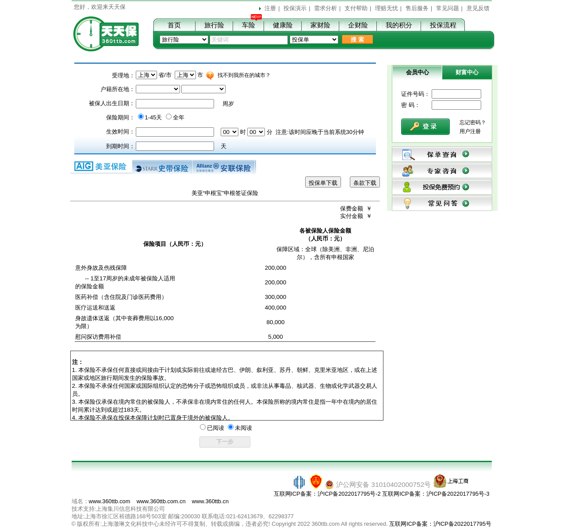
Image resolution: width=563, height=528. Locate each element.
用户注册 (470, 131)
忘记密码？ (473, 122)
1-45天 (153, 117)
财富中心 (467, 72)
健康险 (283, 25)
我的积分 (399, 25)
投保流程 (443, 25)
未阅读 (243, 428)
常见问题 (447, 8)
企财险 (358, 25)
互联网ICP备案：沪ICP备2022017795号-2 (327, 493)
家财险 (320, 25)
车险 (248, 25)
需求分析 (325, 8)
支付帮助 (356, 8)
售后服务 (417, 8)
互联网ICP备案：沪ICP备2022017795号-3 (435, 493)
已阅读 (215, 428)
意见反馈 (478, 8)
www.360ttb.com (109, 501)
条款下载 (364, 183)
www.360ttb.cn (210, 501)
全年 (178, 117)
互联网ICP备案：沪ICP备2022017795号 (440, 523)
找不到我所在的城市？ (244, 75)
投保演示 (294, 8)
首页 (174, 25)
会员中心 (417, 72)
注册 (270, 8)
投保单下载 (323, 183)
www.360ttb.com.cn (161, 501)
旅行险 (214, 25)
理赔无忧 (386, 8)
